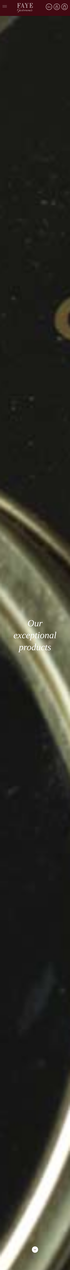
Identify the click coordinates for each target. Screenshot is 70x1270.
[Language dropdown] (49, 7)
